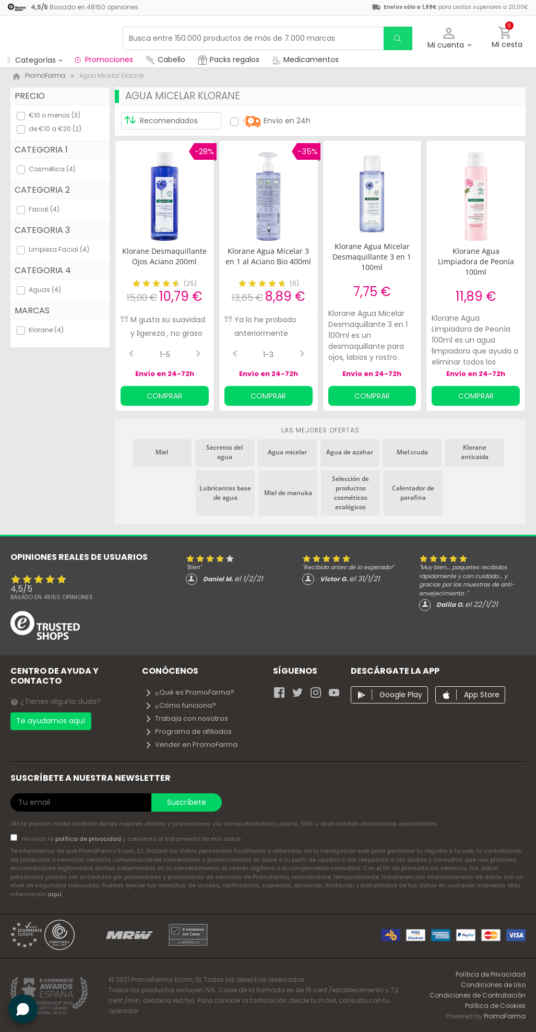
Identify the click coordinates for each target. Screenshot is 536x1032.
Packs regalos (228, 59)
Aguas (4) (45, 289)
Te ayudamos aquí (50, 721)
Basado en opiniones (51, 597)
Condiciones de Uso (493, 984)
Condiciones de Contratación (478, 995)
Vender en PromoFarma (191, 744)
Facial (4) (44, 209)
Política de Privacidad (491, 974)
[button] (449, 38)
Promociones (103, 59)
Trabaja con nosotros (186, 718)
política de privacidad (89, 839)
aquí (54, 894)
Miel (162, 452)
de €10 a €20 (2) (55, 128)
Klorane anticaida (475, 452)
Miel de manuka (288, 492)
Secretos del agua (224, 452)
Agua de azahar (349, 452)
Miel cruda (412, 452)
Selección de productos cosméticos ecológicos (350, 492)
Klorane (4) (46, 329)
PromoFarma (505, 1016)
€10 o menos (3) (54, 115)
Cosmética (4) (52, 169)
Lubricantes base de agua (225, 493)
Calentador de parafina (413, 493)
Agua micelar (287, 452)
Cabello (165, 59)
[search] (397, 38)
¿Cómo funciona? (180, 705)
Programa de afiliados (188, 731)
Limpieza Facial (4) (59, 249)
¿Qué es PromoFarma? (189, 692)
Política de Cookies (495, 1005)
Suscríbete (186, 802)
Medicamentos (305, 59)
